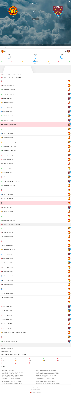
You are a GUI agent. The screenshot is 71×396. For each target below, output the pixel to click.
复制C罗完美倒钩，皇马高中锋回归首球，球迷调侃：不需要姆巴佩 (48, 383)
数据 (45, 47)
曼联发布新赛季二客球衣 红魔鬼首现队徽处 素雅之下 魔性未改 (47, 373)
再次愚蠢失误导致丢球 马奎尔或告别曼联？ (10, 376)
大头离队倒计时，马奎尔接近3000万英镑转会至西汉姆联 (12, 372)
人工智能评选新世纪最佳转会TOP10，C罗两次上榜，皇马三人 (13, 381)
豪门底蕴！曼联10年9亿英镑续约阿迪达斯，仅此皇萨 (11, 380)
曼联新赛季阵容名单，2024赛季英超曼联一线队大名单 (46, 375)
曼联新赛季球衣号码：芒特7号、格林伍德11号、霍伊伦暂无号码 (47, 372)
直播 (6, 47)
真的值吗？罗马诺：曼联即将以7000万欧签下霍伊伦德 (12, 383)
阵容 (25, 47)
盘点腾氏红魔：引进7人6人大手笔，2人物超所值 (11, 378)
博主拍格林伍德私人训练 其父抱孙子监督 (9, 373)
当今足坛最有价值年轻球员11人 (42, 376)
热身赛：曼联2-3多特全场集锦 (41, 380)
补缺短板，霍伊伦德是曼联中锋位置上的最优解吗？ (45, 381)
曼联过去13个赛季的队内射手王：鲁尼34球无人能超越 (46, 370)
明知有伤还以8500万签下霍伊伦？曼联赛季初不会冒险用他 (12, 375)
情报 (65, 47)
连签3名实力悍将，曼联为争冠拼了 (8, 370)
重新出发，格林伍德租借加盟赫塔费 (42, 368)
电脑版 (37, 387)
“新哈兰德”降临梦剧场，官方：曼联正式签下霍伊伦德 (45, 378)
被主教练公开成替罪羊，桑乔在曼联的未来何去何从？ (12, 368)
